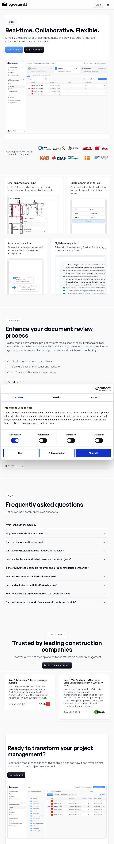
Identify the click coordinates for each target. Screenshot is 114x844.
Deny (21, 453)
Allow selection (57, 453)
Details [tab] (57, 397)
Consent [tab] (19, 397)
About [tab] (94, 397)
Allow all (93, 453)
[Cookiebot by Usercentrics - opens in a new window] (98, 389)
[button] (108, 4)
